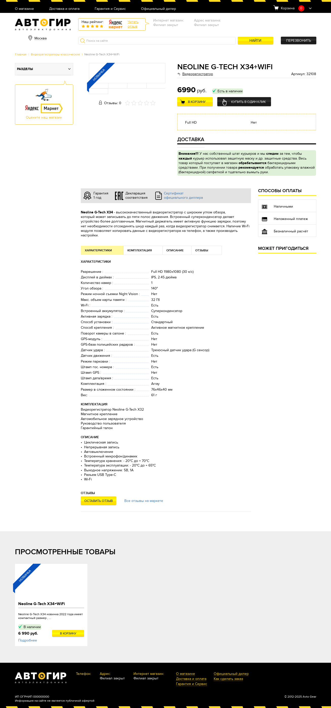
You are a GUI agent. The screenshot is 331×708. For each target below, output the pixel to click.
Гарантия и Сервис (110, 9)
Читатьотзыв (133, 24)
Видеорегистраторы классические (55, 54)
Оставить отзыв (98, 501)
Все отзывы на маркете (143, 501)
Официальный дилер (158, 9)
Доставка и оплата (64, 9)
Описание (175, 250)
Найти (255, 40)
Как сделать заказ (228, 679)
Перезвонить (298, 40)
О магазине (24, 9)
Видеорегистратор (197, 74)
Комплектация (139, 250)
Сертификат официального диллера (183, 195)
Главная (21, 54)
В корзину (197, 102)
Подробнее (27, 640)
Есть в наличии (230, 91)
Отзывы (201, 250)
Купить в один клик (248, 102)
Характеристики (98, 250)
